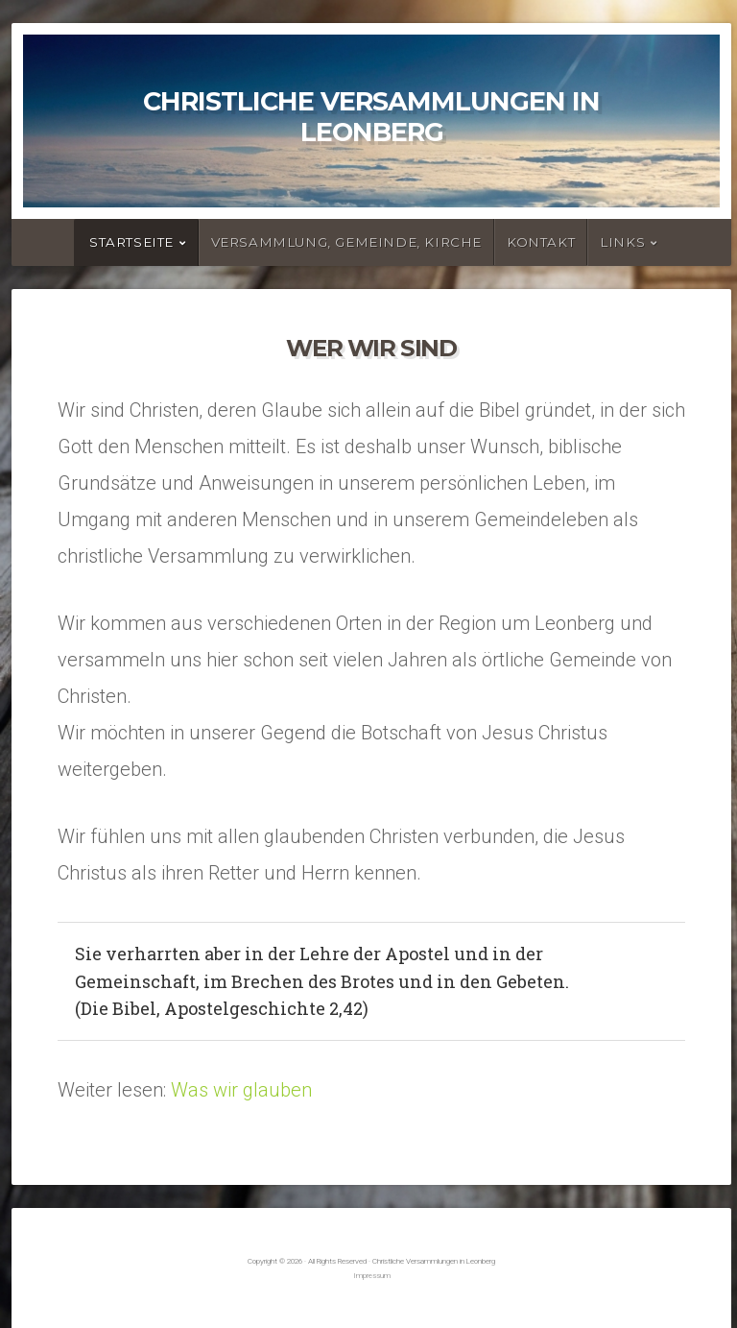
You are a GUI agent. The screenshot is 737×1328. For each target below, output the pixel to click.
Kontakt (541, 242)
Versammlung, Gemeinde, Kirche (346, 242)
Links (622, 242)
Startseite (131, 242)
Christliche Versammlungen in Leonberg (371, 116)
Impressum (372, 1275)
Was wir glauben (241, 1089)
